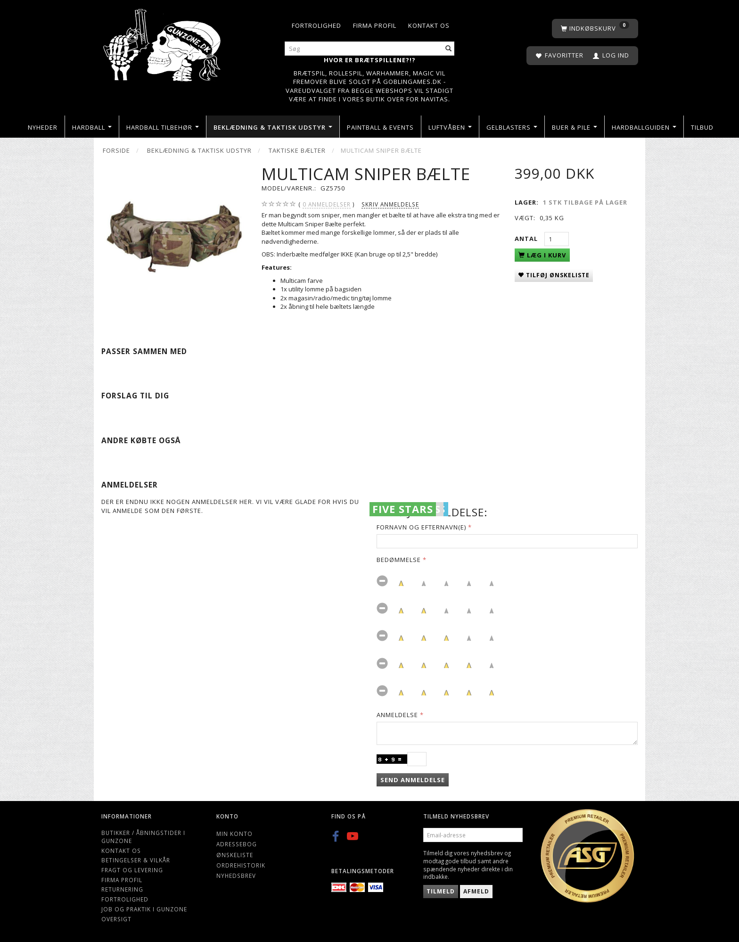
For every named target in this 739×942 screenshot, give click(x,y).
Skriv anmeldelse (390, 204)
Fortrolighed (316, 25)
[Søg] (448, 48)
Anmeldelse (397, 715)
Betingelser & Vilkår (135, 860)
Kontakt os (429, 25)
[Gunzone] (163, 43)
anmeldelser (327, 204)
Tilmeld (441, 891)
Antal (527, 238)
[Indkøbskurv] (595, 28)
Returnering (122, 889)
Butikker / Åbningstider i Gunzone (143, 836)
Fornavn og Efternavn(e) (421, 527)
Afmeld (476, 891)
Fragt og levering (132, 870)
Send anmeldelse (412, 780)
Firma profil (374, 25)
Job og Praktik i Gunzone (144, 909)
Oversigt (116, 919)
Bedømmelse (399, 559)
